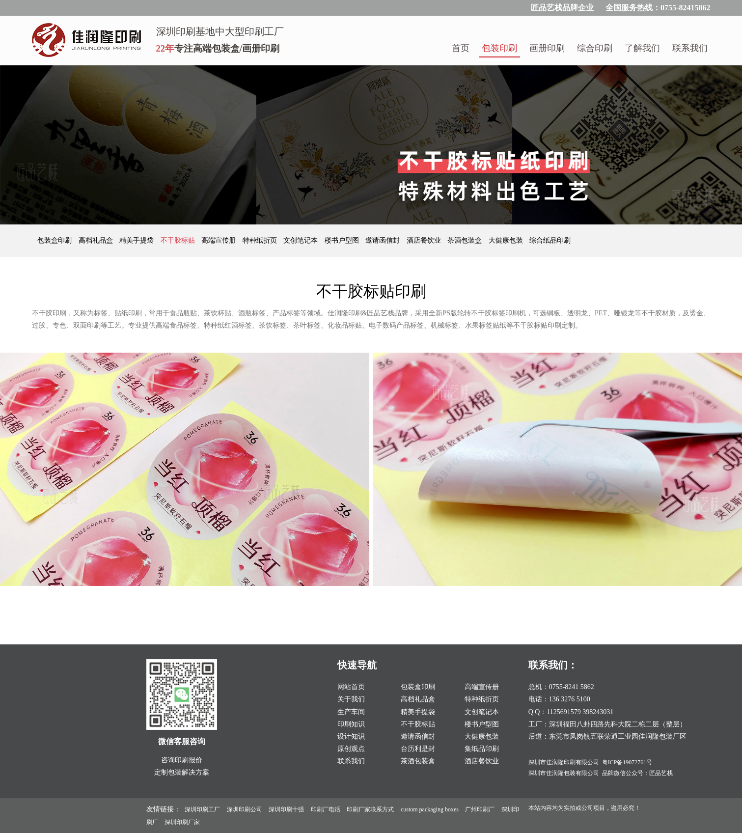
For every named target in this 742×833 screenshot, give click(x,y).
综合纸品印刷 (550, 240)
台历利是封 (418, 748)
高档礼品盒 (97, 240)
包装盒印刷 (55, 240)
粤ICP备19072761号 (627, 762)
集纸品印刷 (482, 748)
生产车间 (351, 712)
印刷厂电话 (325, 809)
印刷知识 (351, 724)
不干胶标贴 (179, 240)
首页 (460, 48)
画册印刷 (547, 48)
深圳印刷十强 (286, 809)
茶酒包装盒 (465, 240)
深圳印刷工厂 (202, 809)
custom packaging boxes (430, 809)
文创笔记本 (301, 240)
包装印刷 (499, 48)
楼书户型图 (343, 240)
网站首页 (351, 687)
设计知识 (351, 736)
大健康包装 (507, 240)
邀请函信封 (383, 240)
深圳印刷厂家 (182, 822)
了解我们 (642, 48)
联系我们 (690, 48)
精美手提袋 (137, 240)
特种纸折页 (261, 240)
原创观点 (351, 748)
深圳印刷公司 (244, 809)
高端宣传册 (219, 240)
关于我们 (351, 699)
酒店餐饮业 (425, 240)
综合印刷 (594, 48)
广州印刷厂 (480, 809)
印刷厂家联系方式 (370, 809)
